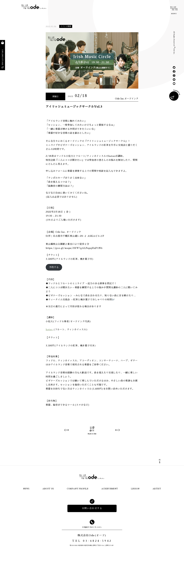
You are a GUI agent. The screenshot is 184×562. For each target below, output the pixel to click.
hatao (49, 329)
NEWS (26, 489)
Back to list (92, 430)
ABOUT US (48, 489)
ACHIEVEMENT (109, 489)
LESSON (135, 489)
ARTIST (157, 489)
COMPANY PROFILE (77, 489)
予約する (54, 267)
